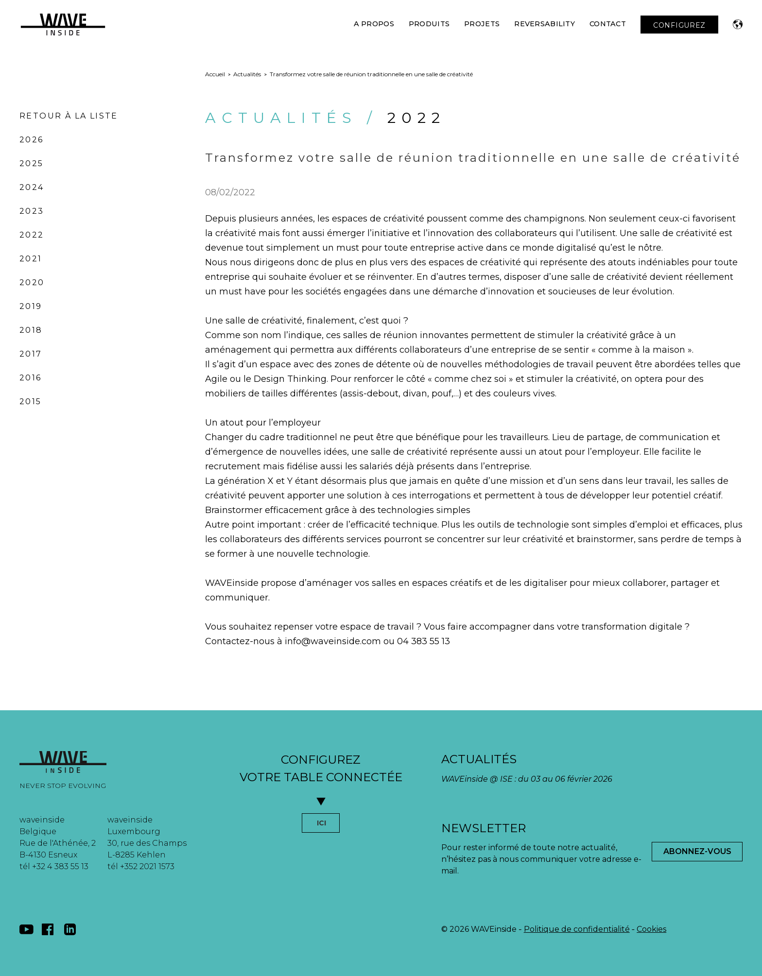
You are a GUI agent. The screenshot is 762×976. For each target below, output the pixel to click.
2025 (31, 163)
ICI (321, 823)
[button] (738, 24)
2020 (32, 282)
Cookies (651, 929)
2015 (30, 401)
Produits (429, 23)
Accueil (215, 74)
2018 (31, 330)
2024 (31, 187)
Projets (482, 23)
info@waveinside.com (333, 641)
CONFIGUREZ (679, 25)
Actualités (247, 74)
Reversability (544, 23)
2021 (30, 258)
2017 (30, 354)
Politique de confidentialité (577, 929)
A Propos (374, 23)
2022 (31, 235)
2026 (31, 139)
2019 (30, 306)
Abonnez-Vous (697, 851)
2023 (31, 211)
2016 (30, 377)
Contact (607, 23)
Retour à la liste (68, 115)
